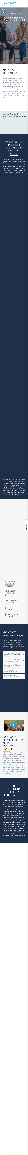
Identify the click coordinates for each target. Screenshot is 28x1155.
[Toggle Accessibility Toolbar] (3, 11)
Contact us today (8, 834)
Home (8, 13)
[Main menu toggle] (25, 3)
